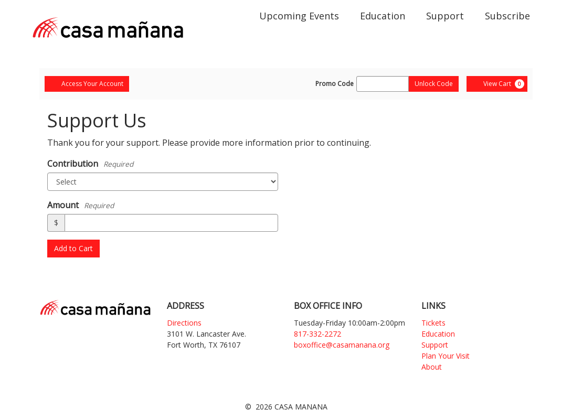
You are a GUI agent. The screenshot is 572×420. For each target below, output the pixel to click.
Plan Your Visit (445, 356)
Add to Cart (73, 248)
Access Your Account (86, 83)
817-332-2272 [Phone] (317, 334)
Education (382, 15)
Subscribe (507, 15)
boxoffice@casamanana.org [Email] (341, 345)
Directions (184, 323)
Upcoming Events (299, 15)
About (431, 367)
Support (445, 15)
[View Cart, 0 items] (497, 84)
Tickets (433, 323)
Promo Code (334, 84)
